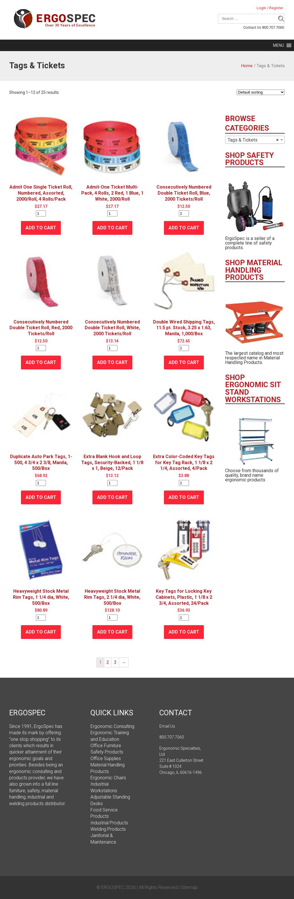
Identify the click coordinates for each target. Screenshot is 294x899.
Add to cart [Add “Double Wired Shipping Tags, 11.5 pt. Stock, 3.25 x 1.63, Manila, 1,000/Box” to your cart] (184, 362)
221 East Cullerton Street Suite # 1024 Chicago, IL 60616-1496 (181, 766)
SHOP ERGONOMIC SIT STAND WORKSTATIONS (253, 388)
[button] (278, 45)
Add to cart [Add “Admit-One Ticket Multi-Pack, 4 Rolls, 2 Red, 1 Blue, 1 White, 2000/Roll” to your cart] (112, 227)
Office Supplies (105, 758)
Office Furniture (105, 745)
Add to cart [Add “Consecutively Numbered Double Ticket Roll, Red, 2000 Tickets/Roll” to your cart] (41, 362)
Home (247, 65)
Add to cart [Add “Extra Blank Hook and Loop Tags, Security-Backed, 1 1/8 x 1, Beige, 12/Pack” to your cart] (112, 497)
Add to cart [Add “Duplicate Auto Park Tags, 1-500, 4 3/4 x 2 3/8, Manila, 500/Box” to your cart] (41, 497)
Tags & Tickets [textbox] (253, 140)
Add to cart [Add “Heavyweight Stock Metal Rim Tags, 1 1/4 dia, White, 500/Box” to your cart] (41, 632)
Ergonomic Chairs (108, 777)
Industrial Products (109, 823)
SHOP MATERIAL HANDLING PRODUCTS (253, 270)
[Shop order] (261, 92)
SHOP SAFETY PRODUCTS (249, 159)
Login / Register (270, 8)
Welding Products (108, 829)
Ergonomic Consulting (112, 726)
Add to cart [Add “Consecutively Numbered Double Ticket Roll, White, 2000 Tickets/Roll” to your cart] (112, 362)
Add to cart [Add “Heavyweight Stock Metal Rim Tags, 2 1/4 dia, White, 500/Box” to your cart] (112, 632)
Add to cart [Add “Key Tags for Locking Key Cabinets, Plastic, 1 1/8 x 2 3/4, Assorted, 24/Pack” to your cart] (184, 632)
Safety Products (106, 752)
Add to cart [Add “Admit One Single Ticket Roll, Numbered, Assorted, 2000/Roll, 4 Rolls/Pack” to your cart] (41, 227)
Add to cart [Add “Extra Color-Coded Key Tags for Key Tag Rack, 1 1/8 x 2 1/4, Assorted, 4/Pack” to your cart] (184, 497)
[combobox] (255, 140)
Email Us (167, 726)
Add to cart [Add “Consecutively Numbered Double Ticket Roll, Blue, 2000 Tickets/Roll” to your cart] (184, 227)
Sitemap (189, 887)
